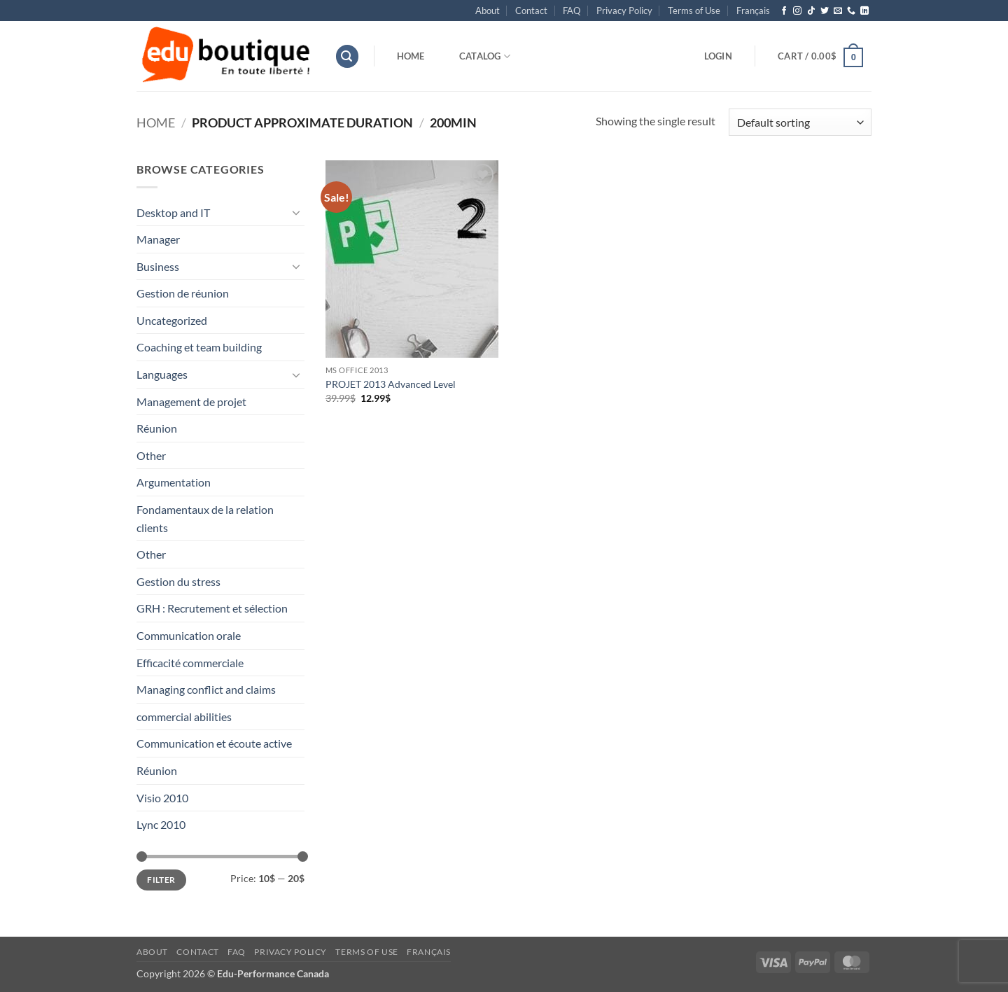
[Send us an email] (838, 11)
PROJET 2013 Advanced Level (391, 384)
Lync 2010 (161, 824)
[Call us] (851, 11)
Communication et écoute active (214, 743)
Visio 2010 (162, 797)
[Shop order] (800, 122)
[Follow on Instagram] (797, 11)
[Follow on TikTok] (811, 11)
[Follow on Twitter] (824, 11)
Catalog (484, 56)
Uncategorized (171, 320)
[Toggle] (296, 212)
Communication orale (188, 635)
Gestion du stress (178, 581)
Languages (162, 374)
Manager (158, 239)
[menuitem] (753, 10)
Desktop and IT (173, 212)
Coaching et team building (199, 347)
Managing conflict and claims (206, 689)
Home (411, 56)
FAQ (571, 10)
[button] (347, 56)
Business (157, 266)
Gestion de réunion (182, 293)
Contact (531, 10)
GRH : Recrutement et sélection (212, 608)
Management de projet (191, 401)
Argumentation (173, 482)
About (487, 10)
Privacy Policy (624, 10)
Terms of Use (694, 10)
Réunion (156, 428)
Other (151, 455)
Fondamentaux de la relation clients (205, 518)
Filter (161, 879)
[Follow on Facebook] (784, 11)
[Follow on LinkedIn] (864, 11)
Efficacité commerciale (190, 662)
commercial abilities (184, 716)
